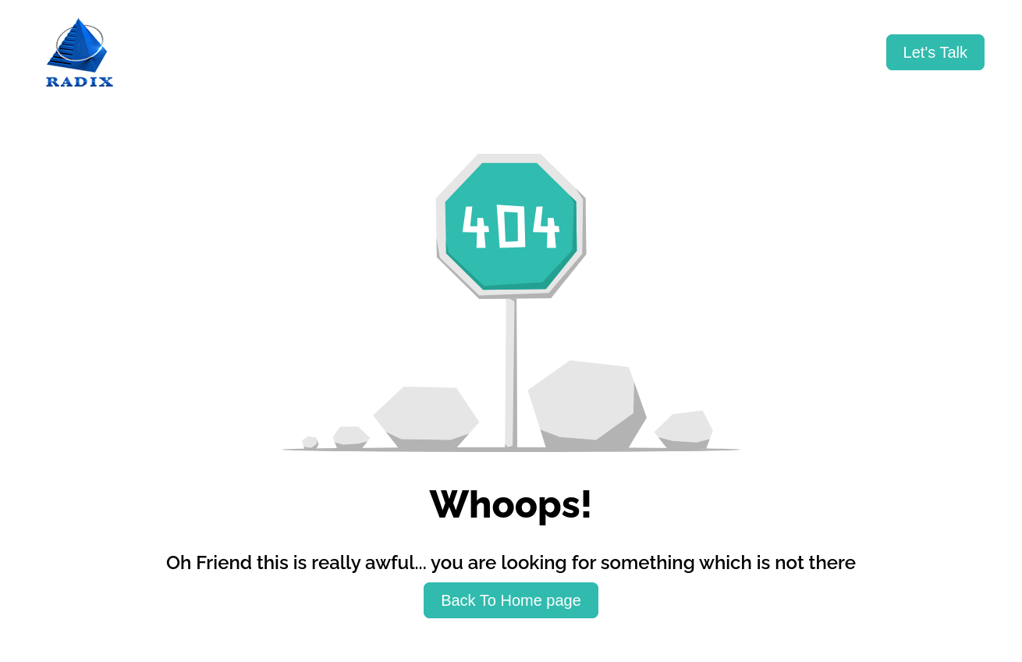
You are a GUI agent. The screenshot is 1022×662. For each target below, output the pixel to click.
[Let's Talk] (935, 52)
